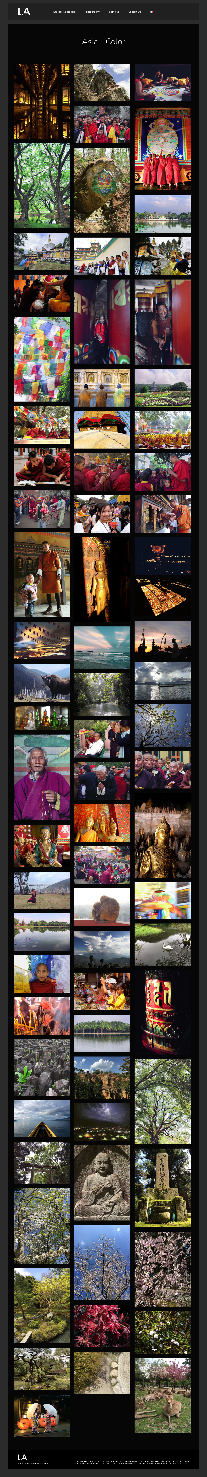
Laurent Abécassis (64, 11)
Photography (92, 11)
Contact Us (134, 11)
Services (114, 11)
